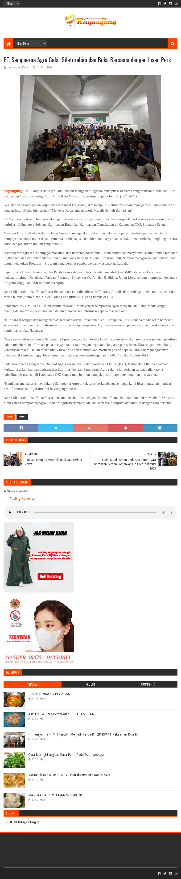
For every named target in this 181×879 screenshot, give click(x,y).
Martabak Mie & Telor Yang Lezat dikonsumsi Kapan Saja (69, 775)
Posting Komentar (22, 498)
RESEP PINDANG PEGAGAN (49, 694)
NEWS (22, 416)
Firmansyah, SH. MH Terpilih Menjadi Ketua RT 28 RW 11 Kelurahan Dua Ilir (83, 734)
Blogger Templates (57, 873)
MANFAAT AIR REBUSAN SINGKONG (55, 795)
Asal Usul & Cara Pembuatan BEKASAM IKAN (61, 714)
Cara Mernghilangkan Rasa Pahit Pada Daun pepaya (66, 754)
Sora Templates (29, 873)
